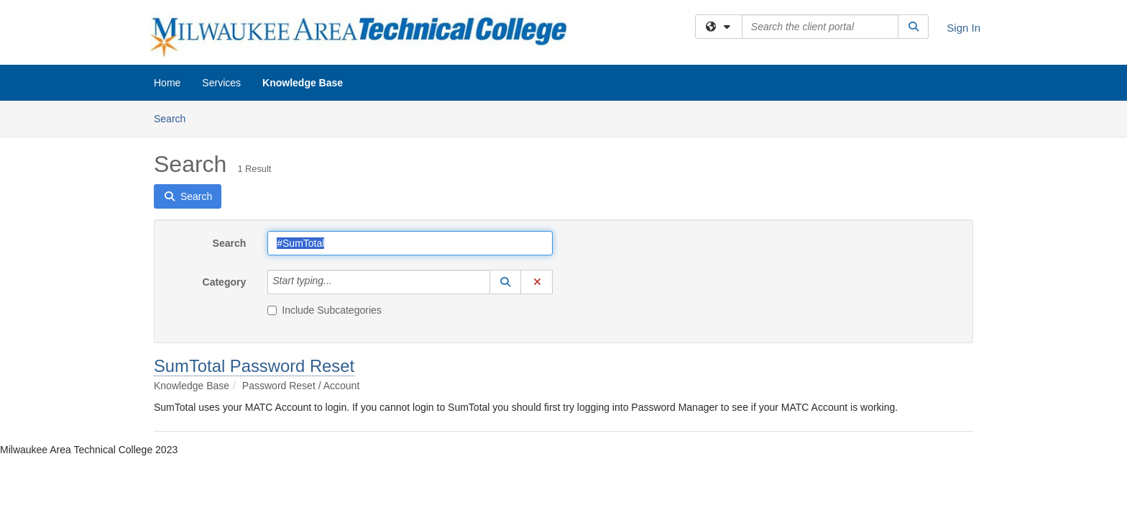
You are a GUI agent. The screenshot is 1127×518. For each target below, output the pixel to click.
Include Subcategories (324, 310)
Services (221, 82)
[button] (505, 282)
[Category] (340, 282)
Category (225, 282)
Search (175, 117)
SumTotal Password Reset (254, 366)
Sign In (963, 28)
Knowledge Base (302, 82)
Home (167, 82)
